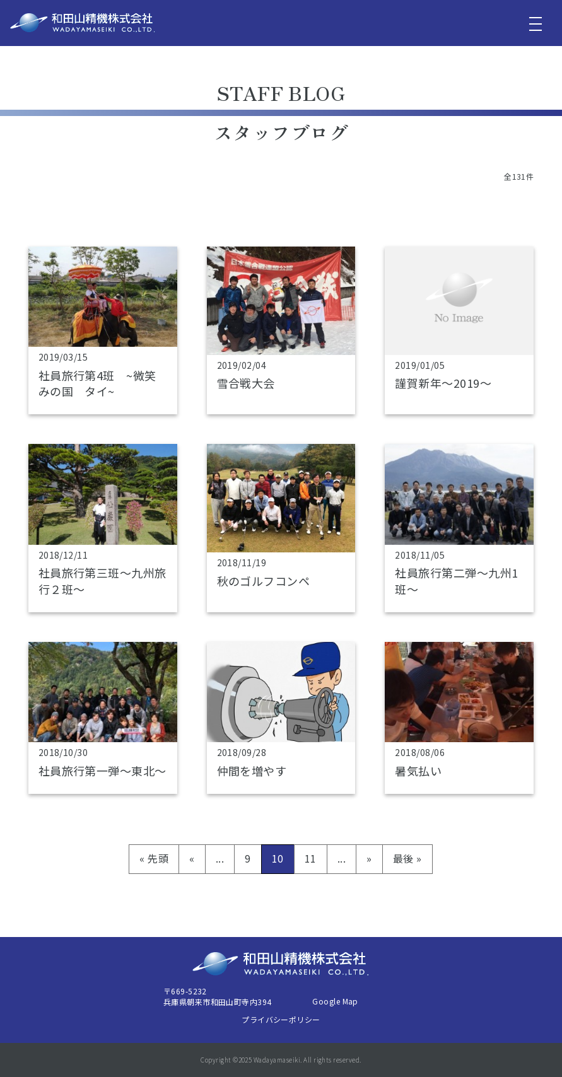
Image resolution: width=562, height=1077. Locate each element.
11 (311, 858)
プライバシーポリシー (281, 1019)
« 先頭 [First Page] (153, 858)
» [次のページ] (369, 858)
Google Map (335, 1001)
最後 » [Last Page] (407, 858)
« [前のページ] (191, 858)
